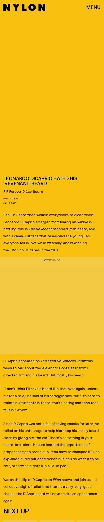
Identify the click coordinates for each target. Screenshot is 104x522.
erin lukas (12, 198)
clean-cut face (26, 236)
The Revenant (40, 229)
